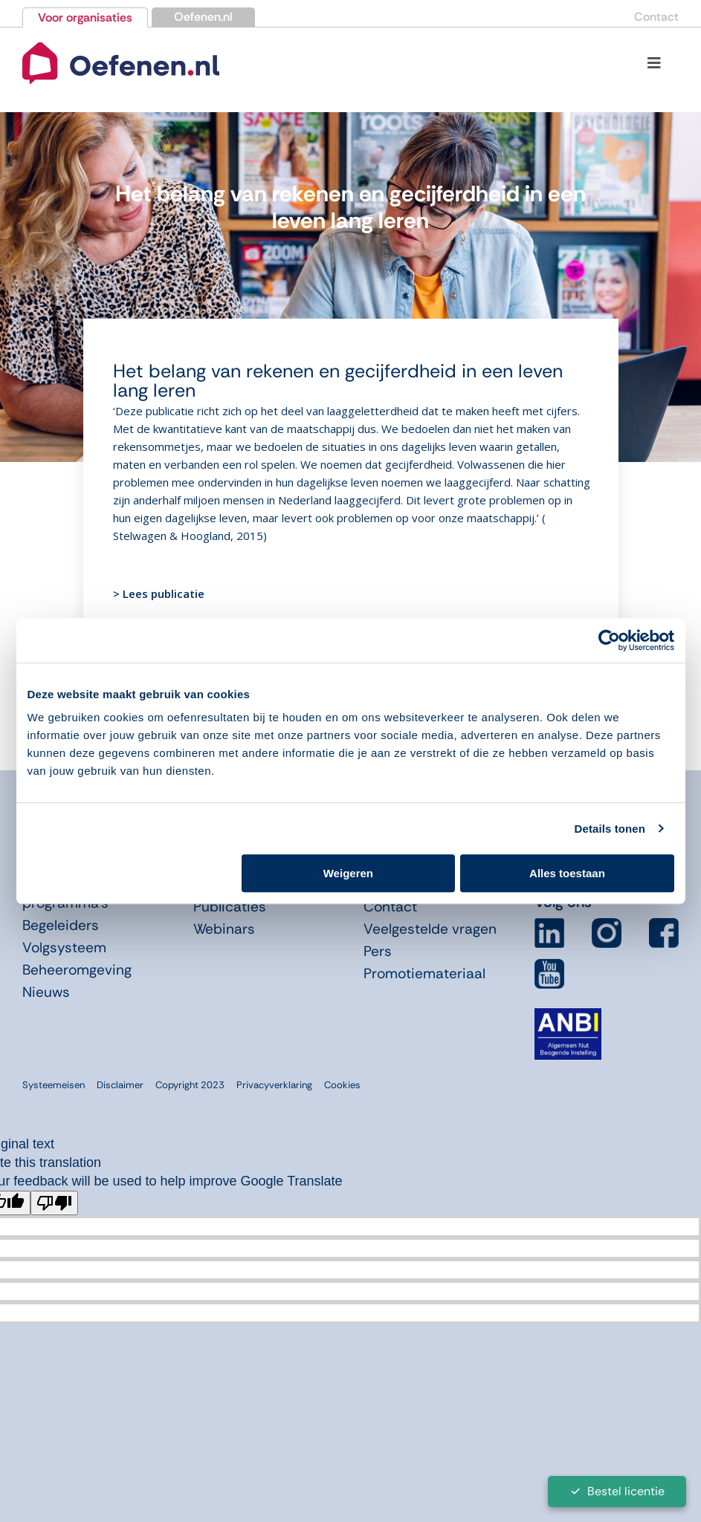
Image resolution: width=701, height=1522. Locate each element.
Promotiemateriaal (424, 973)
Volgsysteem (64, 947)
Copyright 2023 (189, 1085)
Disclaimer (120, 1085)
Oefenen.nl (203, 17)
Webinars (224, 929)
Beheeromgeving (77, 969)
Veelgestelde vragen (430, 929)
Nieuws (46, 992)
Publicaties (229, 906)
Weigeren (348, 873)
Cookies (342, 1085)
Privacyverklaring (274, 1085)
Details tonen (610, 828)
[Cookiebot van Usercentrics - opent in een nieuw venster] (609, 640)
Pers (378, 951)
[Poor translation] (54, 1203)
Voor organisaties (85, 17)
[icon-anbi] (567, 1014)
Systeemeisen (53, 1085)
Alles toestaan (567, 873)
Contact (656, 17)
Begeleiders (60, 925)
